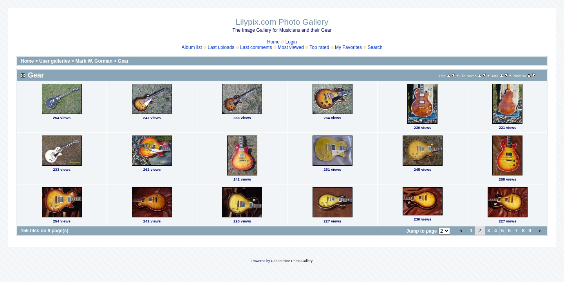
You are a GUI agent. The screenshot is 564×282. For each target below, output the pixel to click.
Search (374, 47)
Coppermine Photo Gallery (292, 261)
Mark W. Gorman (93, 61)
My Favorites (348, 47)
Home (273, 42)
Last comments (256, 47)
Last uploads (221, 47)
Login (291, 42)
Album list (192, 47)
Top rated (319, 47)
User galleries (54, 61)
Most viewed (291, 47)
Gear (123, 61)
